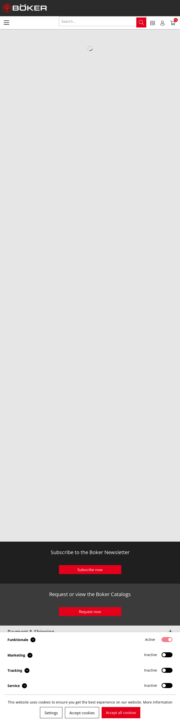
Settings (51, 712)
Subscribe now (90, 569)
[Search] (141, 22)
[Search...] (103, 21)
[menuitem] (6, 22)
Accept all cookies (121, 712)
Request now (90, 611)
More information (158, 702)
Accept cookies (82, 712)
